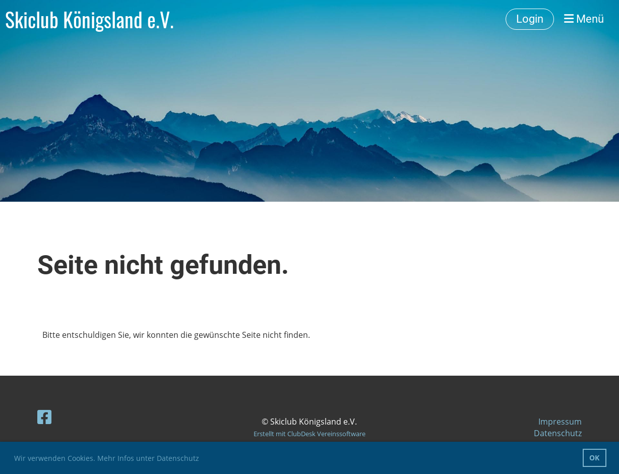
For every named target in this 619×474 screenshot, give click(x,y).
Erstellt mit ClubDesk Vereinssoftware (309, 433)
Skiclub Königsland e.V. (89, 19)
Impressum (560, 421)
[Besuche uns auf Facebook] (44, 417)
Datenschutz (558, 433)
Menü (584, 19)
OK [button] (594, 457)
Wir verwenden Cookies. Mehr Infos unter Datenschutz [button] (106, 458)
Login (529, 19)
